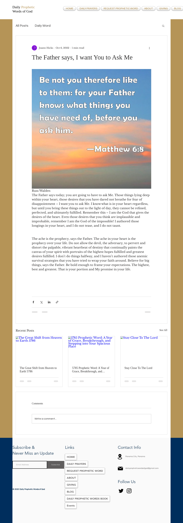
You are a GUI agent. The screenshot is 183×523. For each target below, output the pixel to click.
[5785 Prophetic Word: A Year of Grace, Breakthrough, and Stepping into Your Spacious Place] (91, 349)
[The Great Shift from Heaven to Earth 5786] (39, 349)
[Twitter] (121, 491)
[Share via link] (57, 302)
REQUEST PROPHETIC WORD (85, 470)
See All (163, 330)
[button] (163, 25)
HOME (71, 456)
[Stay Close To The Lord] (144, 349)
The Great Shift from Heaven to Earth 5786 (38, 369)
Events (71, 505)
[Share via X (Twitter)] (41, 302)
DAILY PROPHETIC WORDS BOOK (87, 498)
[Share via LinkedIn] (49, 302)
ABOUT (71, 477)
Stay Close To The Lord (138, 368)
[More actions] (149, 48)
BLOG (70, 491)
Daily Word (43, 25)
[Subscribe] (55, 465)
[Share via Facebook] (33, 302)
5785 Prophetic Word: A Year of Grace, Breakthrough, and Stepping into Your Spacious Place (90, 369)
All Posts (22, 25)
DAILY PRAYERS (76, 463)
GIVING (71, 484)
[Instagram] (129, 491)
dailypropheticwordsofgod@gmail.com (142, 468)
